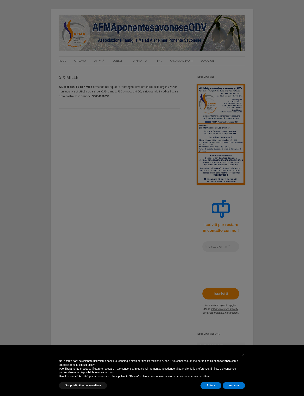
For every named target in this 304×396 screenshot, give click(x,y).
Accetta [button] (234, 385)
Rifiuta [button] (211, 385)
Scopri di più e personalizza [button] (83, 385)
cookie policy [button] (86, 364)
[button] (243, 354)
